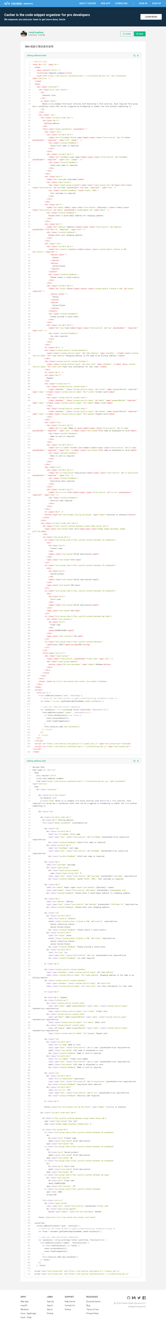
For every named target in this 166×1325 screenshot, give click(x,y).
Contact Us (70, 1305)
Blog (88, 1305)
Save (139, 34)
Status (68, 1309)
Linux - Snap (26, 1317)
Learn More (151, 17)
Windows (25, 1309)
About (50, 1309)
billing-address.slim (36, 761)
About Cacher (87, 3)
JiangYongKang (35, 32)
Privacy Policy (92, 1313)
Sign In (143, 3)
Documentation (93, 1301)
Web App (105, 3)
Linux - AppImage (28, 1313)
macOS (24, 1305)
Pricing (50, 1313)
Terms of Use (92, 1309)
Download (121, 3)
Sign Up (156, 3)
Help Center (70, 1301)
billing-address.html (36, 55)
